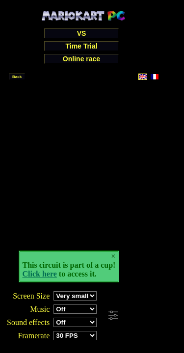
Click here (40, 274)
